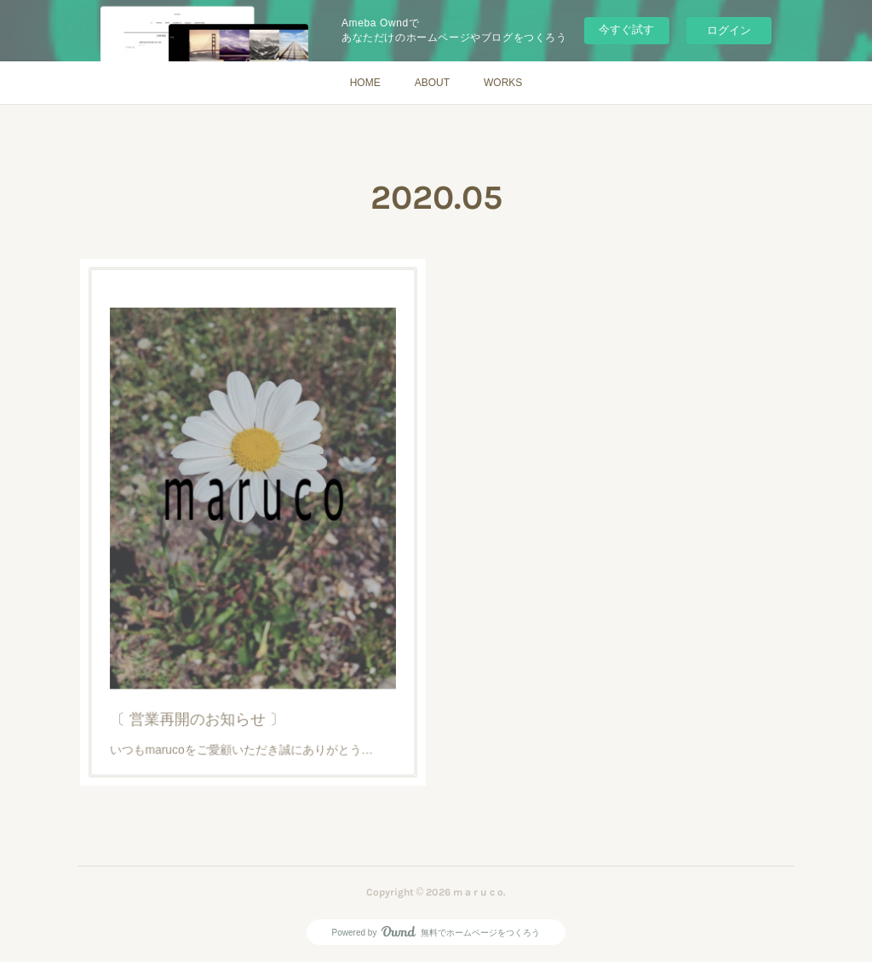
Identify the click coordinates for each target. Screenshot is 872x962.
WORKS (503, 83)
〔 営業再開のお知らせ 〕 (209, 675)
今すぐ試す (626, 29)
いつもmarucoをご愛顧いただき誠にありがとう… (244, 699)
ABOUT (432, 83)
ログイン (729, 30)
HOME (365, 83)
